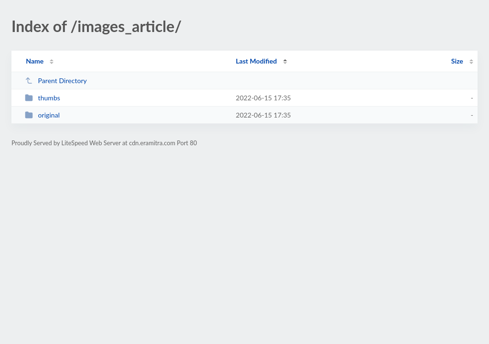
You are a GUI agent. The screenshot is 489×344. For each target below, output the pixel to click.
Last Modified (256, 61)
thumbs (42, 98)
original (42, 115)
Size (457, 61)
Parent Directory (56, 80)
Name (34, 61)
